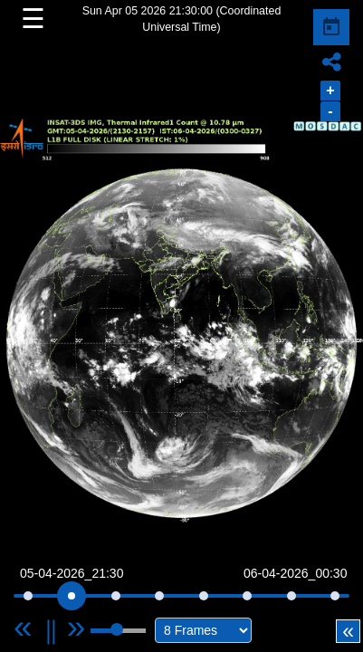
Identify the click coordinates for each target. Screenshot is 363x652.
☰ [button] (33, 19)
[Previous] (40, 627)
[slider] (71, 595)
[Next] (76, 627)
